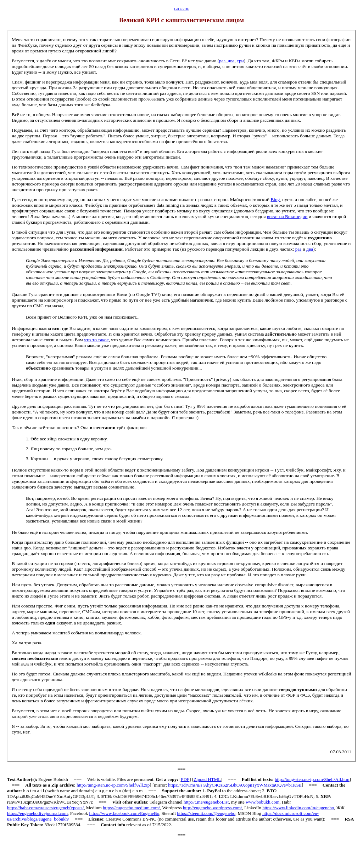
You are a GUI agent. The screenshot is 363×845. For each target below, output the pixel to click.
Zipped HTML (207, 779)
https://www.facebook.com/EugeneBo (124, 813)
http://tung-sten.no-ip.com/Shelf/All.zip (113, 785)
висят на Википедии (287, 216)
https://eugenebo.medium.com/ (131, 807)
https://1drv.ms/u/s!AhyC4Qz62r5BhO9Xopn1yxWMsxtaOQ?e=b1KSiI (235, 785)
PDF (185, 779)
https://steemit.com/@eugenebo (206, 813)
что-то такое (96, 339)
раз (222, 60)
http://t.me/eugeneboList (206, 802)
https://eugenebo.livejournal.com (37, 813)
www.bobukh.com (262, 802)
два (231, 60)
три (240, 60)
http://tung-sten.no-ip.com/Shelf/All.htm (312, 779)
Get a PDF (181, 9)
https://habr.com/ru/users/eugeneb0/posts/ (45, 807)
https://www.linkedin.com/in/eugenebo (298, 807)
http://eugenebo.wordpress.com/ (212, 807)
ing (275, 199)
